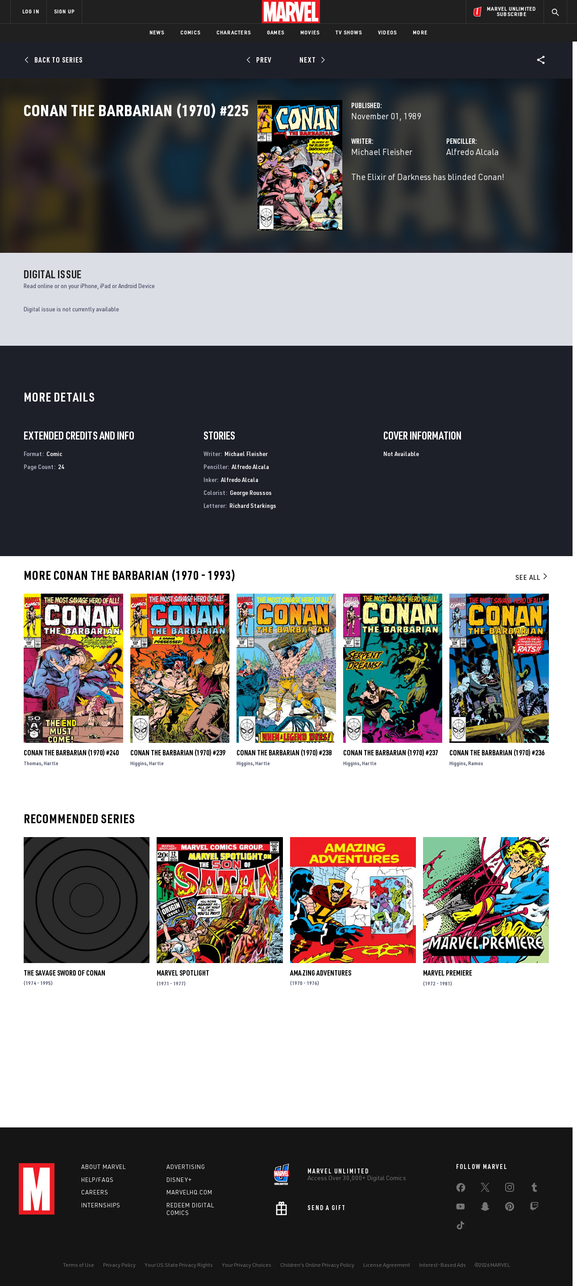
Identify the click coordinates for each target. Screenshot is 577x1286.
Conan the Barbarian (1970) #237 (390, 860)
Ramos (475, 871)
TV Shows (349, 32)
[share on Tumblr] (534, 1189)
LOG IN (30, 11)
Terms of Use (78, 1264)
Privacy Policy (119, 1264)
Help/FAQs (97, 1179)
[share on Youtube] (460, 1208)
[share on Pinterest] (509, 1208)
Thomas (33, 871)
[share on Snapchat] (485, 1208)
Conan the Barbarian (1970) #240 (71, 860)
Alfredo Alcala (391, 191)
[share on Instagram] (509, 1189)
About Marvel (103, 1166)
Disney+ (179, 1179)
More (420, 32)
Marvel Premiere (447, 1081)
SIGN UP (64, 11)
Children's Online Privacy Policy (317, 1264)
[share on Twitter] (485, 1189)
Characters (233, 32)
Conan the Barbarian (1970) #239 (177, 860)
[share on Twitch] (534, 1208)
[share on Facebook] (460, 1189)
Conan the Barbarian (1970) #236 (496, 860)
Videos (387, 32)
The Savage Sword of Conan (64, 1081)
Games (275, 32)
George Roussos (251, 600)
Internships (100, 1205)
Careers (94, 1192)
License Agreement (386, 1264)
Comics (190, 32)
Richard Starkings (252, 613)
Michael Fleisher (218, 191)
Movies (310, 32)
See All (531, 685)
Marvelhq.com (189, 1192)
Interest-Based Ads (442, 1264)
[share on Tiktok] (460, 1227)
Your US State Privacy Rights (179, 1264)
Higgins (138, 871)
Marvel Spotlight (183, 1081)
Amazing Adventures (320, 1081)
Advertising (185, 1166)
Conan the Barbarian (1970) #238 (284, 860)
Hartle (51, 871)
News (156, 32)
